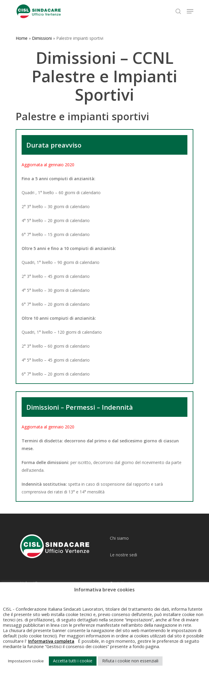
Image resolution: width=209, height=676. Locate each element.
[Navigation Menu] (190, 11)
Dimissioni (42, 38)
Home (22, 38)
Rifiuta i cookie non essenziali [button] (130, 661)
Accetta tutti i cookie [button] (72, 661)
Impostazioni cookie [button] (26, 661)
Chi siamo (119, 538)
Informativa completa (51, 641)
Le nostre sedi (123, 555)
